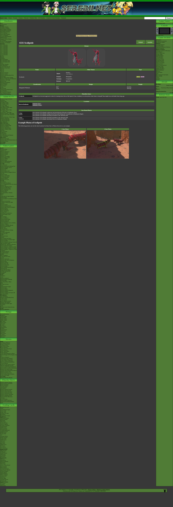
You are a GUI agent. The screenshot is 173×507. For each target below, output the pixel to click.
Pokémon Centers (4, 74)
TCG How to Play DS (5, 232)
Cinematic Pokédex (4, 64)
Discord (26, 18)
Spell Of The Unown (4, 346)
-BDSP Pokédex (3, 37)
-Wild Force (2, 477)
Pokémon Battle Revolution (6, 245)
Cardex (1, 63)
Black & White (3, 216)
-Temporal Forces (4, 431)
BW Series (2, 332)
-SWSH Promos (3, 453)
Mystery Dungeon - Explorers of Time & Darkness (8, 250)
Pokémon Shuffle (4, 204)
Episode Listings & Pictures (6, 99)
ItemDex (2, 55)
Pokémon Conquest (4, 224)
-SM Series (2, 441)
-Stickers (158, 78)
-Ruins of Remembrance (161, 65)
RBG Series (2, 321)
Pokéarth (63, 18)
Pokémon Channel (4, 262)
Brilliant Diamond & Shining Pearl (7, 166)
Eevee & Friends (3, 399)
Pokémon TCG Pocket (5, 162)
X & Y (1, 195)
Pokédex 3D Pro (3, 228)
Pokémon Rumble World (5, 206)
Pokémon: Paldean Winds (5, 129)
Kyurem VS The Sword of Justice (7, 364)
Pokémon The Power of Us (6, 372)
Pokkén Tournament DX (5, 189)
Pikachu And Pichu (4, 384)
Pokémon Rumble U (4, 221)
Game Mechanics (4, 65)
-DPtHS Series (3, 444)
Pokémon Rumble (4, 240)
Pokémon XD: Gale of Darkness (7, 260)
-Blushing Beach (159, 55)
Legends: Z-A (3, 150)
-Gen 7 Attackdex (4, 52)
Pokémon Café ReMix (5, 156)
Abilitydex (2, 58)
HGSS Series (3, 331)
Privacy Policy (92, 489)
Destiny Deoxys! (3, 352)
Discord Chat (3, 88)
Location (150, 42)
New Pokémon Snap (4, 177)
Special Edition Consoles (5, 301)
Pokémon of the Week (5, 68)
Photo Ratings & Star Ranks (162, 74)
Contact (21, 18)
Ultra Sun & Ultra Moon (5, 183)
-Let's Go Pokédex (4, 35)
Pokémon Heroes (4, 350)
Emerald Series (3, 327)
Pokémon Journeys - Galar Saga (7, 113)
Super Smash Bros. (4, 293)
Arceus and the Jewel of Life (6, 359)
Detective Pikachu (4, 190)
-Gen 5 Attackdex (4, 49)
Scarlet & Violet (3, 149)
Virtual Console (3, 299)
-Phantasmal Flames (4, 418)
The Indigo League (4, 102)
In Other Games (3, 298)
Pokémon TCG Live (4, 179)
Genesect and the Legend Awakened (8, 366)
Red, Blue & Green (4, 284)
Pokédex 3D (2, 227)
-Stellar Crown (3, 427)
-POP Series (2, 456)
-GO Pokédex (3, 40)
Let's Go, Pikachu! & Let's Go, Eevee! (8, 184)
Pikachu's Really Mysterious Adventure (6, 397)
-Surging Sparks (3, 426)
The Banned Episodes (4, 120)
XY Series (2, 334)
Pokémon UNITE (4, 159)
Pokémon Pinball (4, 289)
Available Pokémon (160, 44)
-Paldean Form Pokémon (5, 94)
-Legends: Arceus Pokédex (6, 39)
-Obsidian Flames (4, 436)
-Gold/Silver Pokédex (4, 28)
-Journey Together (4, 424)
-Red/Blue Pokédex (4, 27)
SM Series (2, 337)
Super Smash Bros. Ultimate (6, 192)
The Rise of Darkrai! (4, 357)
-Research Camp (159, 66)
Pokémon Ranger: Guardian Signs (7, 239)
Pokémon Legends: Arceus (6, 167)
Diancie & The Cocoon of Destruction (8, 368)
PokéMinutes (3, 132)
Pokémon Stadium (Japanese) (6, 290)
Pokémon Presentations (5, 82)
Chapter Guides (3, 318)
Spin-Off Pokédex (4, 59)
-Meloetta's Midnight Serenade (6, 365)
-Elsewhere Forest (160, 59)
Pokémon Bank (3, 197)
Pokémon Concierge (4, 138)
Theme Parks (3, 86)
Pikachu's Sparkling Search (6, 395)
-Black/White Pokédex (5, 31)
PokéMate (2, 273)
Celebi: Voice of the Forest (6, 348)
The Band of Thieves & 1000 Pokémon (6, 203)
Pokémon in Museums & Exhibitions (8, 78)
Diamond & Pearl (4, 236)
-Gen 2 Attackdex (4, 46)
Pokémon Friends (4, 154)
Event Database (3, 90)
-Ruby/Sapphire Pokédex (5, 29)
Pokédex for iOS (3, 233)
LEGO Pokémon (3, 83)
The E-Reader (3, 272)
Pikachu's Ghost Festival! (5, 390)
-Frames (158, 79)
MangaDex (2, 315)
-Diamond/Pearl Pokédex (5, 30)
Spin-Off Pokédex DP (5, 60)
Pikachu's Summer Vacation (6, 382)
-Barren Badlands (160, 70)
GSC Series (2, 323)
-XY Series (2, 442)
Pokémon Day (3, 81)
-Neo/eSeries (3, 447)
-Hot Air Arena (3, 466)
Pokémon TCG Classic (5, 415)
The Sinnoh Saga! (4, 108)
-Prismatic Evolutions (4, 425)
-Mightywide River (160, 68)
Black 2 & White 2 (4, 218)
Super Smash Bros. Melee (5, 281)
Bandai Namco (169, 85)
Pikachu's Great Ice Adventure (6, 394)
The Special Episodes (4, 119)
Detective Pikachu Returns (6, 161)
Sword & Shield (3, 165)
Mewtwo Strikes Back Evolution (7, 374)
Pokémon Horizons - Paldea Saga (7, 117)
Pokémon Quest (3, 191)
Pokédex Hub (33, 18)
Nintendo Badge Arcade (5, 214)
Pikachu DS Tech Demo (5, 269)
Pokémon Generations (5, 124)
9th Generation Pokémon (5, 92)
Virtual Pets (2, 304)
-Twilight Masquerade (5, 430)
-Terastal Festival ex (4, 468)
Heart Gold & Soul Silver (5, 238)
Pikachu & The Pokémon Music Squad (7, 402)
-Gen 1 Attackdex (4, 45)
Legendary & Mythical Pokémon (163, 47)
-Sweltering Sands (160, 60)
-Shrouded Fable (3, 429)
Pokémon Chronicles (4, 118)
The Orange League (4, 103)
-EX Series (2, 445)
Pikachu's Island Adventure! (6, 391)
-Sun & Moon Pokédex (5, 34)
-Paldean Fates (3, 432)
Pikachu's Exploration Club (6, 393)
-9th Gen (2, 69)
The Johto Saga (3, 105)
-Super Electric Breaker (5, 470)
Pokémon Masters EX (5, 157)
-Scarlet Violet (3, 438)
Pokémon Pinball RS (4, 265)
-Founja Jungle (159, 54)
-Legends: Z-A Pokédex (5, 42)
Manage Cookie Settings (103, 489)
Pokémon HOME (4, 168)
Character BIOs (3, 316)
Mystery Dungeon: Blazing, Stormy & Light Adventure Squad (8, 242)
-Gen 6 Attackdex (4, 51)
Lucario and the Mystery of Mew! (7, 353)
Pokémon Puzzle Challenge (6, 279)
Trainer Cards (3, 411)
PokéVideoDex (3, 134)
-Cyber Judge (3, 478)
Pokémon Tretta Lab (4, 220)
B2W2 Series (3, 333)
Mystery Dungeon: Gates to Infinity (8, 222)
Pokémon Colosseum (4, 259)
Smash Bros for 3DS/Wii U (6, 213)
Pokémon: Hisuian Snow (5, 127)
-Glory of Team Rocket (5, 465)
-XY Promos (3, 455)
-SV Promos (2, 451)
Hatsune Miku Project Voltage (6, 77)
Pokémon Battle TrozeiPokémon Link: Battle (8, 199)
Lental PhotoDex (159, 45)
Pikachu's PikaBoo (4, 385)
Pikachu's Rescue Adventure (6, 383)
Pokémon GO (3, 155)
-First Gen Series (3, 448)
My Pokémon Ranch (4, 251)
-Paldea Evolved (3, 437)
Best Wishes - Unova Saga (6, 109)
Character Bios (3, 101)
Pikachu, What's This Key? (6, 400)
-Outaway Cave (159, 64)
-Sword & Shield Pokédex (5, 36)
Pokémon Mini (3, 280)
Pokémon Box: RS (4, 263)
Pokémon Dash (3, 261)
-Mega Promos (3, 450)
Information (158, 39)
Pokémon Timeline (4, 72)
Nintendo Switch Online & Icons (7, 307)
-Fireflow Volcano (160, 61)
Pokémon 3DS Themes (5, 302)
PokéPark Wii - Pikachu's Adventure (8, 244)
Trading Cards (9, 405)
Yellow (1, 285)
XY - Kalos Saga (3, 111)
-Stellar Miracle (3, 472)
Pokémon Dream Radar (5, 219)
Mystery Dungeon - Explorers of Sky (8, 246)
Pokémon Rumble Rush (5, 187)
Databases (8, 21)
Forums (15, 18)
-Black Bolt (2, 420)
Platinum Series (3, 329)
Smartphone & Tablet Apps (6, 303)
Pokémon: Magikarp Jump (6, 186)
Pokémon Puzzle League (5, 286)
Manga (8, 312)
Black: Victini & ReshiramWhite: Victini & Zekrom (7, 362)
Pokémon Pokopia (4, 153)
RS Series (2, 325)
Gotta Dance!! (3, 388)
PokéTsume (2, 143)
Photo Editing (159, 76)
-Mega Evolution (3, 419)
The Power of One (4, 345)
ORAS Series (3, 335)
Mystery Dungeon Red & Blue (6, 267)
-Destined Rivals (3, 423)
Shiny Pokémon (3, 121)
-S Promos (2, 484)
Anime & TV (8, 97)
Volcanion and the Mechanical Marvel (8, 370)
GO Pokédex (41, 18)
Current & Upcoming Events (6, 89)
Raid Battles (2, 414)
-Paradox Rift (3, 433)
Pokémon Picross (4, 208)
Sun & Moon (3, 181)
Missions (158, 71)
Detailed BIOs (3, 317)
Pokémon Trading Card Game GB (7, 292)
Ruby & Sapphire (4, 255)
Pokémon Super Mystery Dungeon (7, 207)
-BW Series (2, 443)
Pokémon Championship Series (7, 75)
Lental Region (159, 52)
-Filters (157, 77)
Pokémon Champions (4, 151)
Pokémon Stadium (4, 291)
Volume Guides (3, 320)
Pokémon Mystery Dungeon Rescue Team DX (8, 173)
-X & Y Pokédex (3, 33)
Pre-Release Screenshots (161, 41)
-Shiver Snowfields (160, 62)
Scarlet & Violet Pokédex (53, 18)
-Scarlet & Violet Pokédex (6, 41)
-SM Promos (3, 454)
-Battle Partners (3, 467)
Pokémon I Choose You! (5, 371)
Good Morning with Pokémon (6, 135)
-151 (1, 435)
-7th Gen (2, 71)
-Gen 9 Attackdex (4, 54)
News (1, 23)
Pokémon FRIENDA (4, 309)
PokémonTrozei (3, 268)
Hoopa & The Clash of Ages (6, 369)
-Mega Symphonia (4, 461)
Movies (9, 339)
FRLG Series (3, 326)
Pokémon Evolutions (4, 126)
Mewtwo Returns (4, 347)
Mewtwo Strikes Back (5, 344)
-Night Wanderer (3, 473)
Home (10, 18)
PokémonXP (3, 76)
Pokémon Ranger (4, 266)
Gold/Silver (2, 275)
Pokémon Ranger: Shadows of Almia (8, 248)
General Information (4, 314)
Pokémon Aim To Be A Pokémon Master (7, 115)
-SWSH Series (3, 439)
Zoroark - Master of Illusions (6, 360)
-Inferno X (2, 459)
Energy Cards (3, 412)
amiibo (1, 305)
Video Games (8, 146)
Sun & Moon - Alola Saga (5, 112)
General (141, 42)
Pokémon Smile (3, 174)
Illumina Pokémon (160, 48)
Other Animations (4, 136)
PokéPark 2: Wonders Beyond (6, 225)
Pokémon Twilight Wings (5, 125)
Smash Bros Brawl (4, 253)
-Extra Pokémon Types (5, 409)
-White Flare (3, 421)
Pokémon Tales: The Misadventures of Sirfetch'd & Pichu (8, 140)
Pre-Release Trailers (160, 42)
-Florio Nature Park (160, 53)
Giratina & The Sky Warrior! (6, 358)
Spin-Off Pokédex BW (5, 62)
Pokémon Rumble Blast (5, 226)
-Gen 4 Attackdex (4, 48)
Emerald (2, 257)
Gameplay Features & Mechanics (163, 50)
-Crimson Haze (3, 476)
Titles (157, 73)
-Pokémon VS (3, 480)
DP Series (2, 328)
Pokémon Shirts (3, 84)
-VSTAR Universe (4, 479)
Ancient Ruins (159, 72)
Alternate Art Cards (4, 413)
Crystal (1, 277)
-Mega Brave (3, 460)
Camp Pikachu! (3, 387)
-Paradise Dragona (4, 471)
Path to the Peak (3, 131)
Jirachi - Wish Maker (4, 351)
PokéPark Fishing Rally (5, 271)
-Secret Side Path (160, 67)
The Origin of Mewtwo (5, 342)
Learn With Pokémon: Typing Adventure (6, 230)
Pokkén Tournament (4, 210)
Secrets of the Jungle (4, 375)
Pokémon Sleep (3, 160)
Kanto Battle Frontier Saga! (6, 107)
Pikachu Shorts (8, 380)
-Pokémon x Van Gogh (5, 80)
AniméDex (2, 100)
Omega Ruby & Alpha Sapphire (7, 196)
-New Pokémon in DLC (5, 93)
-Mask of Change (4, 474)
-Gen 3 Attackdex (4, 47)
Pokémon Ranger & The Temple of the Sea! (8, 355)
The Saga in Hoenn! (4, 106)
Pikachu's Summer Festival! (6, 389)
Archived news (3, 24)
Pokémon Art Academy (5, 201)
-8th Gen (2, 70)
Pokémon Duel (3, 212)
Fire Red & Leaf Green (5, 256)
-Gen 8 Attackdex (4, 53)
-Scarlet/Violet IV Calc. (5, 66)
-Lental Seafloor (159, 58)
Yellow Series (3, 322)
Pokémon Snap (3, 287)
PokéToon (2, 130)
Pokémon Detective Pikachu (6, 377)
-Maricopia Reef (159, 56)
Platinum (2, 237)
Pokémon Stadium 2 (4, 278)
